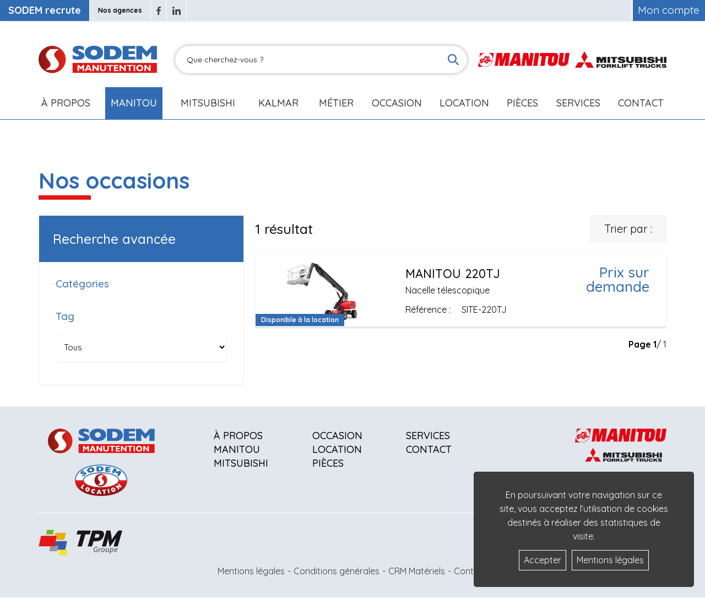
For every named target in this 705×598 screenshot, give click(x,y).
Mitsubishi (208, 103)
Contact (641, 103)
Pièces (328, 463)
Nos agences (120, 10)
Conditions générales (336, 571)
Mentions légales (251, 571)
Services (428, 435)
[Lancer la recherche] (453, 59)
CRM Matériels (416, 571)
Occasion (397, 103)
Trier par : (628, 229)
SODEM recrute (44, 10)
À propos (238, 435)
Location (464, 103)
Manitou (134, 103)
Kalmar (278, 103)
